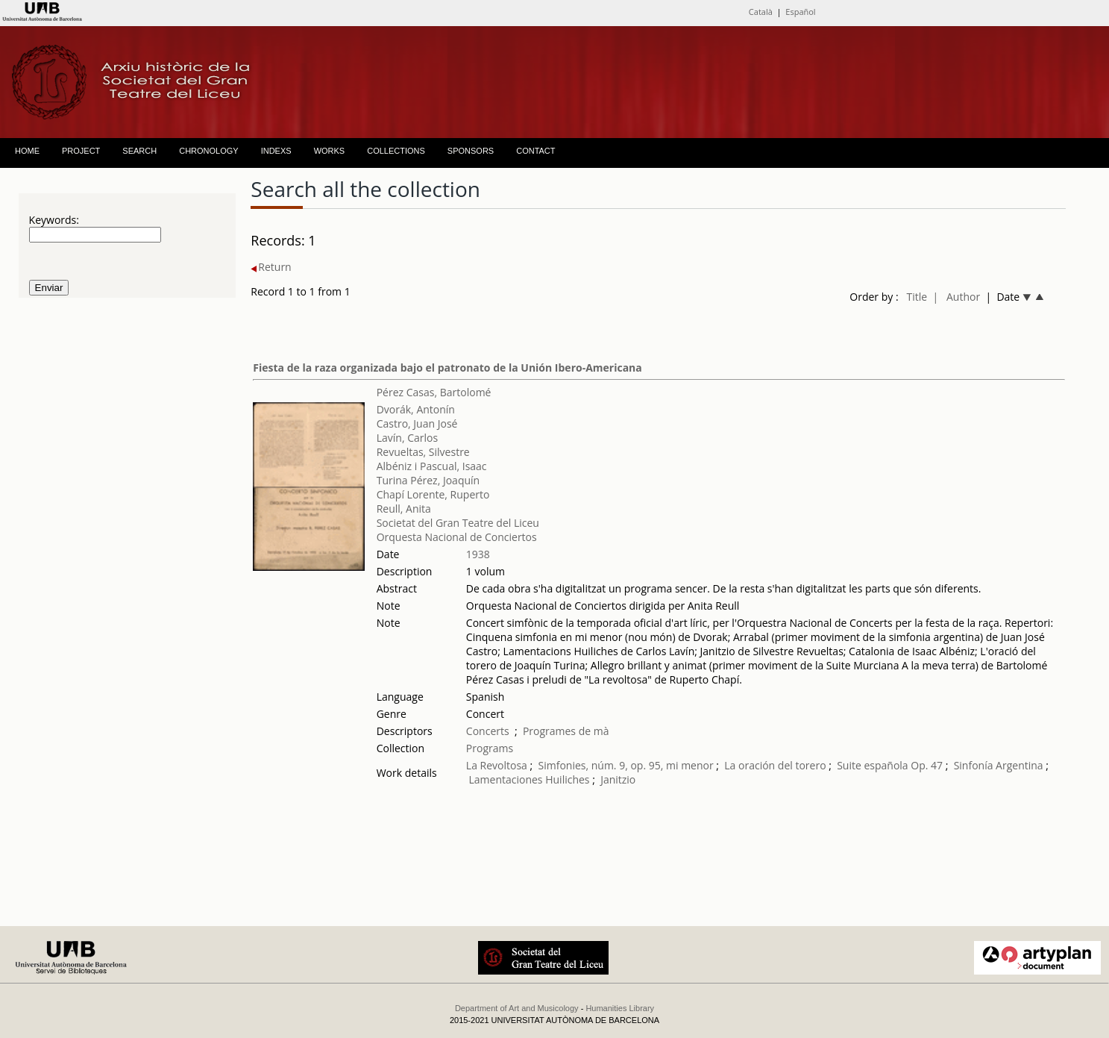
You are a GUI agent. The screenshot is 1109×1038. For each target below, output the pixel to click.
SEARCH (139, 150)
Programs (489, 748)
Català (761, 11)
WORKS (329, 150)
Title (916, 297)
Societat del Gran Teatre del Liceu (458, 523)
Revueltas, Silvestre (423, 452)
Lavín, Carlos (407, 438)
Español (800, 11)
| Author (956, 297)
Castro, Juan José (417, 423)
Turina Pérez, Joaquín (428, 480)
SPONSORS (470, 150)
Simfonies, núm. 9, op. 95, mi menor (626, 765)
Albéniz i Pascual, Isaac (432, 466)
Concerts (487, 731)
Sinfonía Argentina (998, 765)
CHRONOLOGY (208, 150)
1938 (478, 554)
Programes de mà (566, 731)
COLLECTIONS (396, 150)
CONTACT (535, 150)
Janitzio (617, 779)
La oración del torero (775, 765)
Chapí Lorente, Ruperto (433, 494)
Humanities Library (619, 1008)
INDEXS (276, 150)
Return (271, 267)
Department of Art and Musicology (517, 1008)
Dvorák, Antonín (416, 409)
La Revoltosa (496, 765)
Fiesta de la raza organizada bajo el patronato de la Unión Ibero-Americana (447, 367)
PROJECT (81, 150)
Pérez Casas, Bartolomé (434, 392)
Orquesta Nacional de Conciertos (457, 537)
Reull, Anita (404, 508)
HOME (27, 150)
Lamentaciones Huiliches (529, 779)
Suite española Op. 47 (890, 765)
